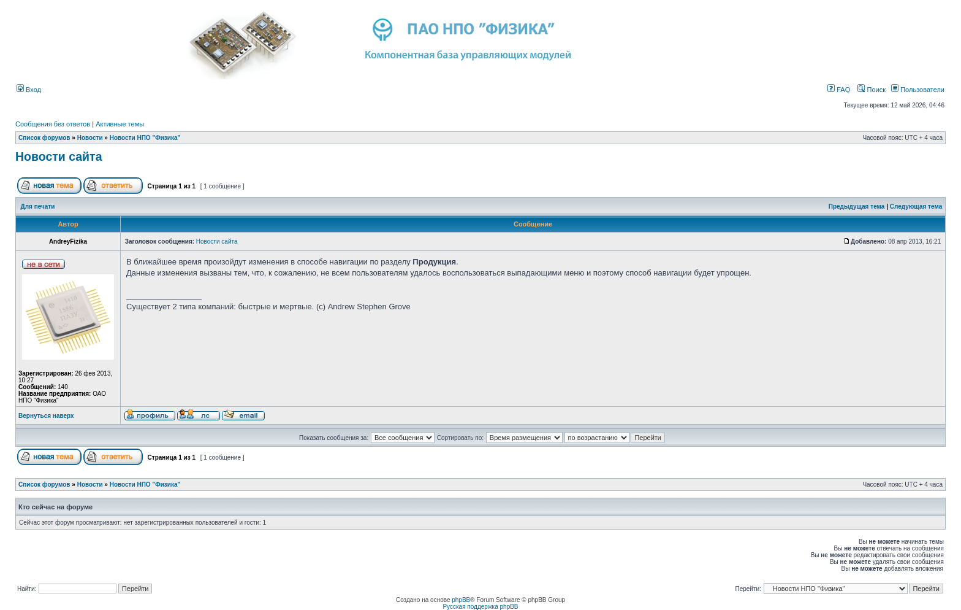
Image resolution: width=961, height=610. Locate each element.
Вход (29, 89)
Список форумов (44, 137)
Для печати (38, 206)
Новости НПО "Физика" (145, 137)
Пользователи (917, 89)
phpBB (461, 599)
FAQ (838, 89)
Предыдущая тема (857, 206)
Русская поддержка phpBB (480, 606)
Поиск (871, 89)
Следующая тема (916, 206)
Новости (90, 137)
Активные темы (120, 124)
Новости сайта (58, 156)
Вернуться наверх (46, 415)
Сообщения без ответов (52, 124)
